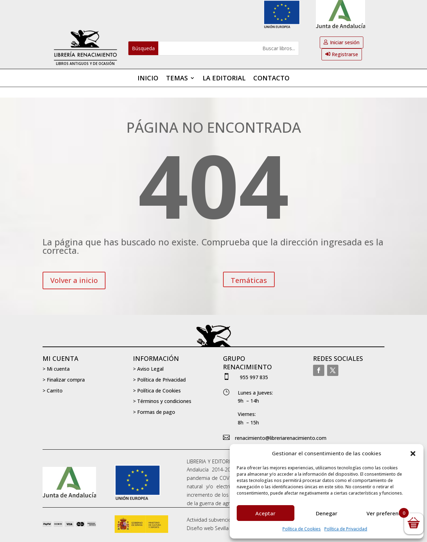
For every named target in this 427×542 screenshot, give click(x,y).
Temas (177, 78)
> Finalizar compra (64, 379)
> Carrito (53, 390)
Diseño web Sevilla (208, 528)
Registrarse (345, 54)
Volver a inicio (74, 280)
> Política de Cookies (157, 390)
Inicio (148, 78)
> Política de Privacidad (159, 379)
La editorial (224, 78)
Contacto (271, 78)
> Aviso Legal (148, 368)
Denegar (326, 513)
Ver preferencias (388, 513)
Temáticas (249, 280)
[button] (412, 453)
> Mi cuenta (56, 368)
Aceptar (265, 513)
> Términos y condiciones (162, 401)
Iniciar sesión (344, 42)
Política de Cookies (301, 529)
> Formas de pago (154, 412)
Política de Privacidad (345, 529)
